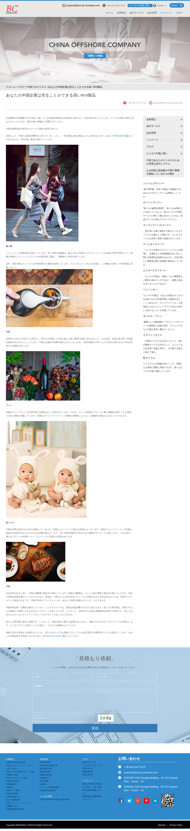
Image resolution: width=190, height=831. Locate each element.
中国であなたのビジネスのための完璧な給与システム (163, 162)
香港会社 (9, 787)
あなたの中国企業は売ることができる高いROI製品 (75, 87)
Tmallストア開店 (12, 790)
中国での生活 (87, 768)
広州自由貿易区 (12, 793)
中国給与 (43, 784)
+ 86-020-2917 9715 (50, 636)
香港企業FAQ (87, 772)
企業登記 (121, 12)
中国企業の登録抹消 (47, 790)
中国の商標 (43, 781)
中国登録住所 (44, 762)
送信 (95, 728)
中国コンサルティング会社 (16, 778)
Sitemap (161, 825)
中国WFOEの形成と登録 (16, 762)
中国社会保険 (44, 772)
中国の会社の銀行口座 (48, 765)
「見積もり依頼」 (95, 55)
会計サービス (137, 12)
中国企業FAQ (87, 775)
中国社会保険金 (45, 775)
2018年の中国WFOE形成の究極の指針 (54, 799)
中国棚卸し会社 (12, 806)
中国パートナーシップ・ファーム (19, 803)
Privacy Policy (176, 825)
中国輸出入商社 (12, 775)
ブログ (179, 12)
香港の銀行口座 (45, 768)
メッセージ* (95, 702)
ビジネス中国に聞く (140, 5)
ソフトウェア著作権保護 (49, 787)
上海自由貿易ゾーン (14, 797)
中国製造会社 (11, 784)
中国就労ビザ (44, 778)
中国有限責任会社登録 (15, 809)
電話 (64, 636)
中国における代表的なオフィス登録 (20, 772)
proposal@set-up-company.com (81, 5)
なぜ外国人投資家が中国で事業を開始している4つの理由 (163, 172)
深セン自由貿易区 (13, 800)
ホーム (109, 12)
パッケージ (166, 12)
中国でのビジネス (36, 87)
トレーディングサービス (92, 765)
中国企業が (119, 136)
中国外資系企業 (12, 781)
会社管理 (152, 12)
